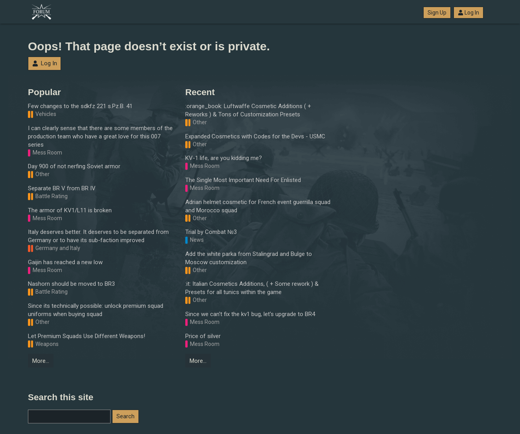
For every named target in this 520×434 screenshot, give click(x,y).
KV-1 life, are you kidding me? (223, 158)
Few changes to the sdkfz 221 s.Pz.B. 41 (80, 106)
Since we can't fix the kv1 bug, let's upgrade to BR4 (250, 314)
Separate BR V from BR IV (62, 188)
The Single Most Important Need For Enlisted (243, 180)
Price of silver (203, 336)
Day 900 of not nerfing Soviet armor (74, 166)
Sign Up (437, 12)
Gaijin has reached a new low (65, 262)
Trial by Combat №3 (211, 231)
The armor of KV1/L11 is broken (70, 210)
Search (125, 416)
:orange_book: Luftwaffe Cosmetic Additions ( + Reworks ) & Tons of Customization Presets (248, 110)
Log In (468, 12)
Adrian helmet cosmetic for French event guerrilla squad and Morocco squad (257, 206)
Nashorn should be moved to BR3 (71, 283)
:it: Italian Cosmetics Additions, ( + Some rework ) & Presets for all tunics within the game (252, 288)
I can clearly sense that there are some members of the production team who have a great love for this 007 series (100, 136)
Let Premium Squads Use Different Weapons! (86, 336)
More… (40, 360)
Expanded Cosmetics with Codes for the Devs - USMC (255, 136)
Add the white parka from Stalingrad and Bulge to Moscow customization (248, 258)
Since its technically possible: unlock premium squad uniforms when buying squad (95, 310)
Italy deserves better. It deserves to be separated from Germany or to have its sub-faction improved (98, 236)
